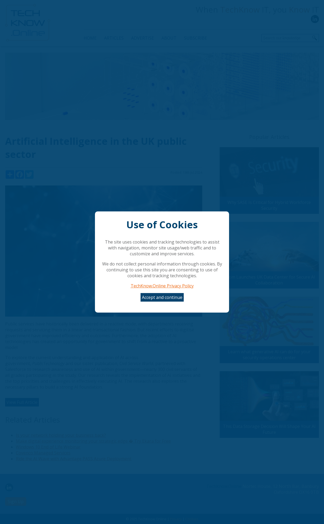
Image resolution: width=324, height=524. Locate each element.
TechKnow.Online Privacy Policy (162, 286)
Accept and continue (162, 297)
